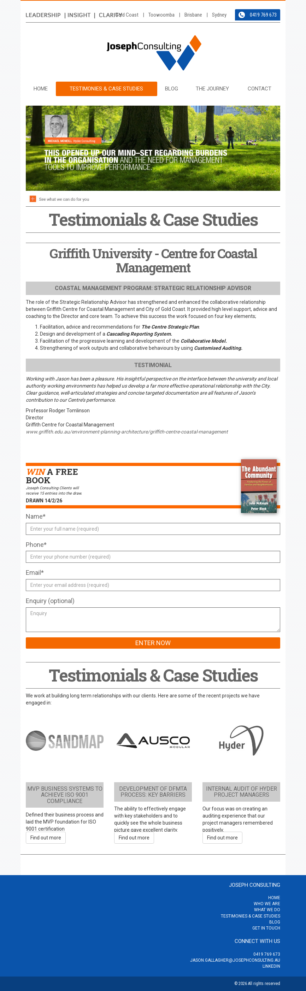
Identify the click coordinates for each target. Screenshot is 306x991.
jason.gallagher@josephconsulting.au (235, 960)
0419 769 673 (263, 15)
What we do (267, 909)
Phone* (36, 544)
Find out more (45, 837)
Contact (259, 88)
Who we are (267, 903)
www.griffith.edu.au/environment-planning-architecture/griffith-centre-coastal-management (127, 432)
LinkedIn (271, 966)
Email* (35, 572)
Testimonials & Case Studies (153, 675)
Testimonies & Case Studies (106, 88)
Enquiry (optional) (50, 600)
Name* (36, 516)
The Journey (212, 88)
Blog (171, 88)
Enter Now (153, 643)
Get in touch (266, 928)
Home (41, 88)
